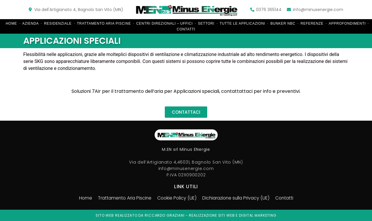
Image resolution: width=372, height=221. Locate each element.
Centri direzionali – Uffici (164, 23)
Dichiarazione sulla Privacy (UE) (237, 198)
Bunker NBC (282, 23)
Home (11, 23)
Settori (206, 23)
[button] (186, 112)
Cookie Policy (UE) (176, 198)
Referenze (312, 23)
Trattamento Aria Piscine (104, 23)
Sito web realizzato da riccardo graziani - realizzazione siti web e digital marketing (186, 215)
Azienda (30, 23)
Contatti (186, 29)
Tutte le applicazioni (242, 23)
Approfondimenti (347, 23)
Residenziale (57, 23)
